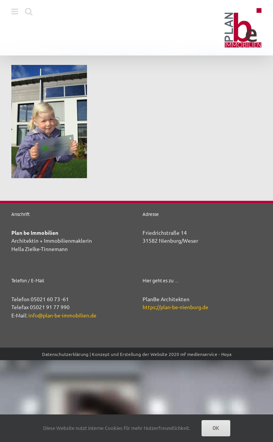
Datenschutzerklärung (65, 354)
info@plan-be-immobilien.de (62, 315)
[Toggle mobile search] (29, 11)
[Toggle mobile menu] (15, 11)
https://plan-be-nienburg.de (175, 306)
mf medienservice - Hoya (205, 354)
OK (216, 428)
